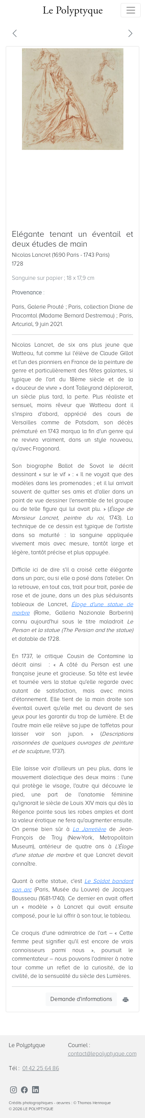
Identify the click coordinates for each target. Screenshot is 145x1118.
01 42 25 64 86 (40, 1068)
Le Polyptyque (73, 10)
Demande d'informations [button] (81, 999)
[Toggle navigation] (131, 10)
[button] (14, 33)
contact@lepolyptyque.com (102, 1053)
